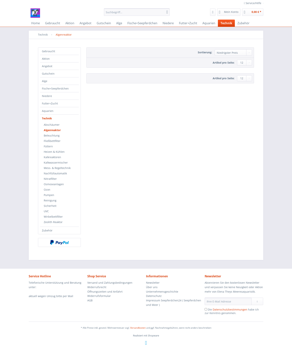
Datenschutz (154, 296)
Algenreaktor (52, 130)
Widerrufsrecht (96, 287)
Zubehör (47, 230)
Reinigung (50, 200)
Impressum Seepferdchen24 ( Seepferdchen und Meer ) (173, 303)
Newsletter (153, 282)
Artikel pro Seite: (223, 62)
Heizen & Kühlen (54, 151)
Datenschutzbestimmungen (230, 309)
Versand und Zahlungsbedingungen (109, 282)
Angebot (47, 66)
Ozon (47, 189)
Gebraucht (48, 51)
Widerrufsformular (99, 296)
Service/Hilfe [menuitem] (253, 3)
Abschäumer (52, 124)
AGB (90, 300)
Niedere (47, 96)
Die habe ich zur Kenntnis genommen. (232, 311)
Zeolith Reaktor (53, 222)
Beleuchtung (52, 135)
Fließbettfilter (52, 141)
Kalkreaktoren (52, 157)
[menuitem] (137, 13)
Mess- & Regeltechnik (57, 168)
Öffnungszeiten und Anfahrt (105, 291)
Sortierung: (205, 52)
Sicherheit (50, 206)
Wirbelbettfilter (53, 216)
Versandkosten (138, 327)
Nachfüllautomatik (55, 173)
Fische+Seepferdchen (55, 88)
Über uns (152, 287)
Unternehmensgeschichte (162, 291)
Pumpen (49, 195)
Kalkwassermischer (56, 162)
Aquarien (47, 111)
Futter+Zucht (50, 103)
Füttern (48, 146)
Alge (44, 81)
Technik (47, 118)
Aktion (46, 58)
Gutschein (48, 73)
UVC (46, 211)
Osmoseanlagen (54, 184)
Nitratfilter (50, 179)
